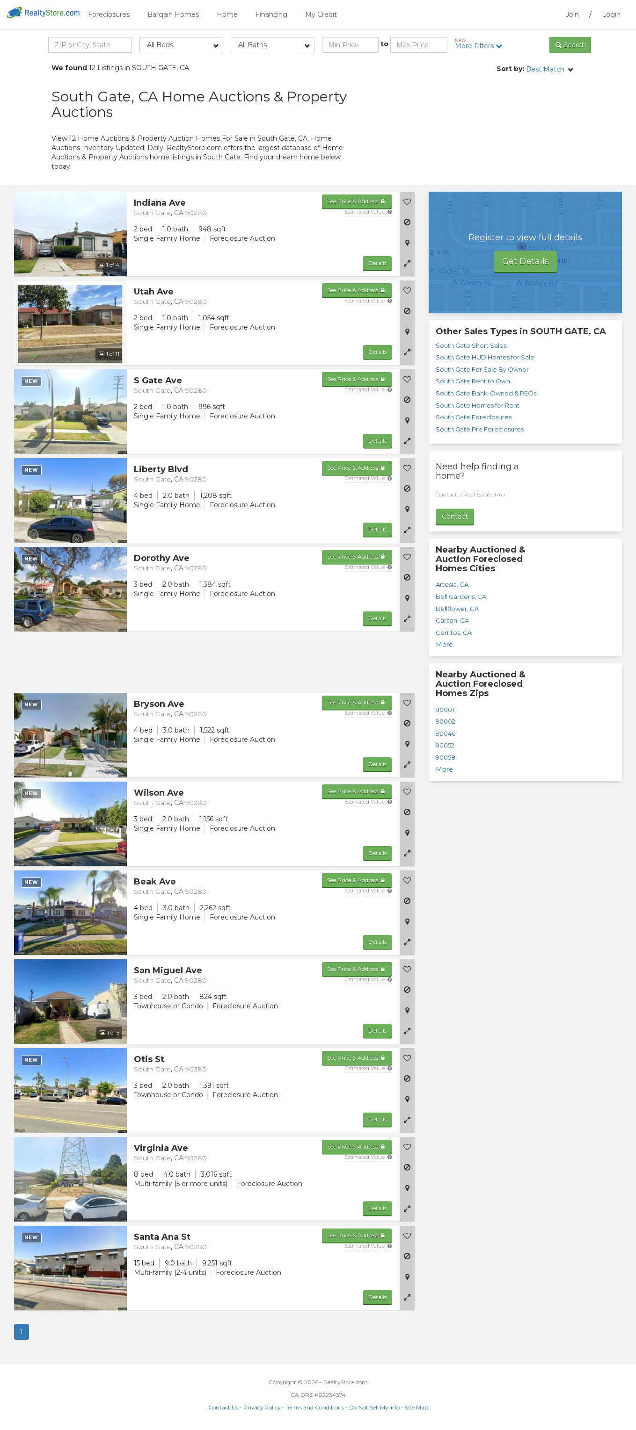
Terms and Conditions (314, 1407)
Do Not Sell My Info (374, 1407)
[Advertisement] (500, 128)
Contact (455, 516)
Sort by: (510, 69)
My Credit (321, 14)
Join (572, 14)
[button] (407, 263)
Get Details (525, 261)
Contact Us (223, 1407)
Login (611, 14)
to (384, 44)
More (444, 644)
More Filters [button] (482, 44)
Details (377, 262)
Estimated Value (368, 211)
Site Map (416, 1407)
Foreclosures (109, 14)
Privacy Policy (261, 1407)
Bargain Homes (173, 14)
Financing (271, 14)
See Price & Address (357, 201)
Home (227, 14)
